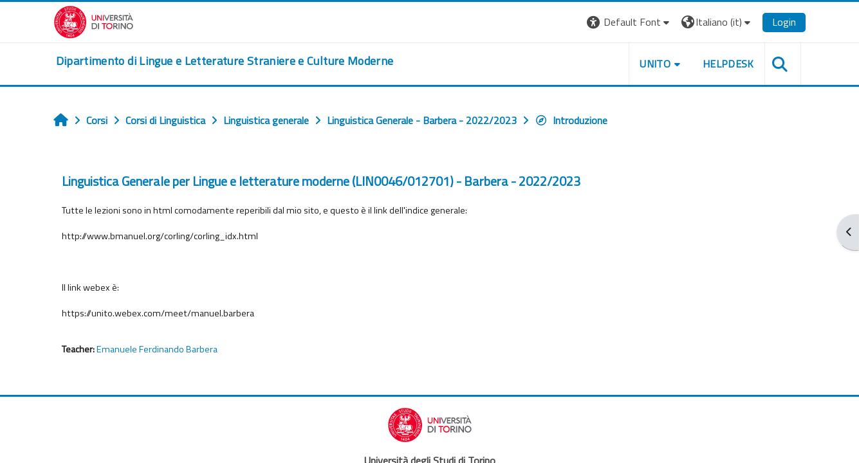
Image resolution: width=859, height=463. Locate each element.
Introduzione (571, 120)
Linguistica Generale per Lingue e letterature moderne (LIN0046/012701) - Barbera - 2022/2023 (321, 181)
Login (784, 22)
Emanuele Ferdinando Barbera (157, 349)
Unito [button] (655, 63)
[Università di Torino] (93, 20)
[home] (225, 61)
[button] (629, 22)
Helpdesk (728, 63)
